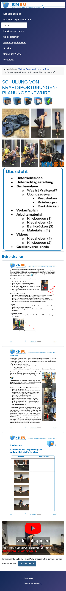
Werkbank (8, 59)
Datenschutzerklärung (33, 583)
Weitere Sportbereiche (14, 42)
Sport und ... (9, 48)
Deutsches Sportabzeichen (17, 19)
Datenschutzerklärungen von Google (19, 551)
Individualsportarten (13, 31)
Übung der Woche (12, 54)
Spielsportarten (11, 37)
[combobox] (14, 25)
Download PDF (27, 563)
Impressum (28, 578)
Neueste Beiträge (12, 14)
